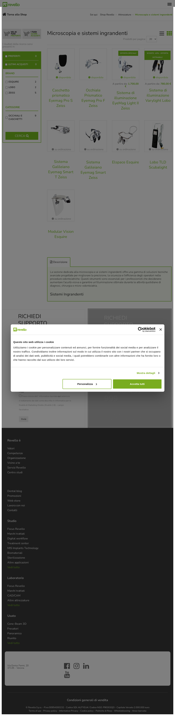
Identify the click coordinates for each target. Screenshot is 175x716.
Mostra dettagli (146, 373)
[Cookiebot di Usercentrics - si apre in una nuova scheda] (140, 329)
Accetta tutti (137, 383)
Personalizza (87, 383)
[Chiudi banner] (160, 329)
